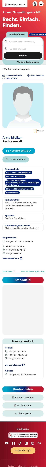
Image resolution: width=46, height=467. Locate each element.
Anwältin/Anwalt (17, 34)
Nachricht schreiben (18, 151)
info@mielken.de (13, 253)
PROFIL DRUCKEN (35, 75)
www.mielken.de (12, 258)
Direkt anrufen (15, 159)
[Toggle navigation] (41, 3)
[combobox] (23, 41)
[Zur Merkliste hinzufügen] (38, 131)
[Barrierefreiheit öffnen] (35, 3)
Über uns (21, 466)
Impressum (33, 466)
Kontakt (11, 466)
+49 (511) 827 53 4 (15, 246)
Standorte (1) (8, 271)
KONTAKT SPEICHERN (12, 75)
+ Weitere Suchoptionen (27, 62)
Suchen (23, 55)
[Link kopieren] (23, 413)
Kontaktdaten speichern (33, 271)
